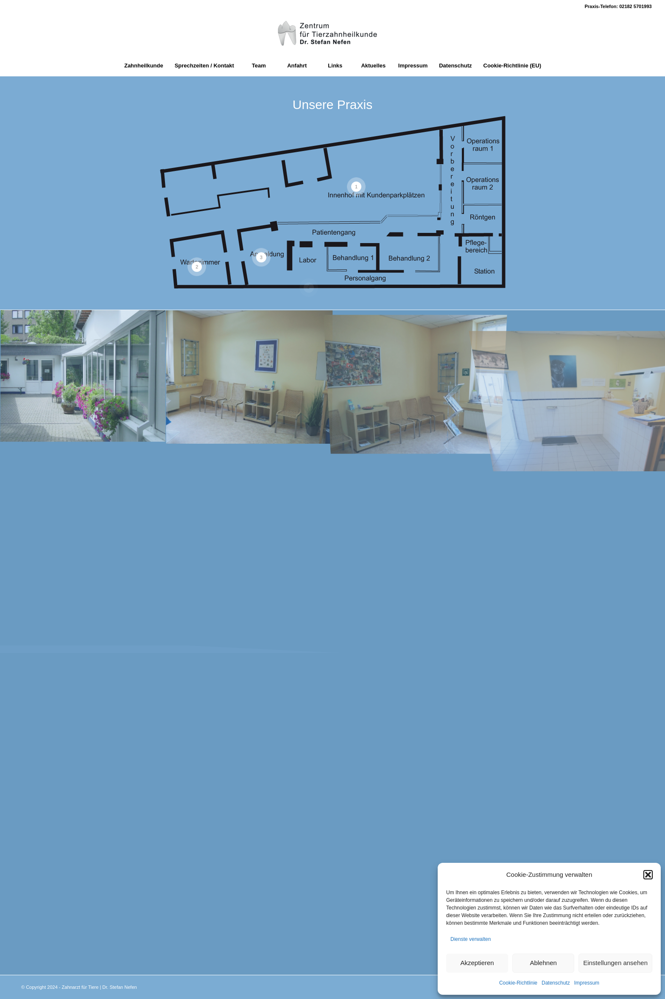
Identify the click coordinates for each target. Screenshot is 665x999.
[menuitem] (143, 65)
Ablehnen (543, 962)
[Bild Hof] (83, 376)
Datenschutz (556, 983)
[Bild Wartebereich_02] (249, 376)
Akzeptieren (477, 962)
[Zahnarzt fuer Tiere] (332, 34)
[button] (648, 874)
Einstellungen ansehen (615, 962)
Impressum (586, 983)
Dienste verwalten (470, 939)
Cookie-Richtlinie (518, 983)
